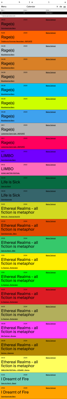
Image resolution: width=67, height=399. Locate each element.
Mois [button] (2, 10)
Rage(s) (7, 24)
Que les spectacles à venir (8, 16)
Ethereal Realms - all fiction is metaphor (19, 210)
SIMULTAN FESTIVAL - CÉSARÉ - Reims (15, 370)
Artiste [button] (47, 10)
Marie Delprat (51, 20)
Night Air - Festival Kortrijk (10, 217)
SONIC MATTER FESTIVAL (10, 173)
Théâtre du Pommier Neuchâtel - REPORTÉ (16, 41)
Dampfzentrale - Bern (9, 234)
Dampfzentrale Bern (8, 28)
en (65, 7)
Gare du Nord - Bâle (8, 251)
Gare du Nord (6, 186)
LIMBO (7, 156)
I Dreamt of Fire (15, 379)
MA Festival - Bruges (8, 336)
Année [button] (25, 10)
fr (57, 7)
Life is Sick (10, 182)
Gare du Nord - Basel (8, 383)
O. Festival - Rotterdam (9, 268)
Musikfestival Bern (7, 55)
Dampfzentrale (6, 200)
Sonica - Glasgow (7, 353)
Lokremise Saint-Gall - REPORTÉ (13, 134)
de (61, 7)
